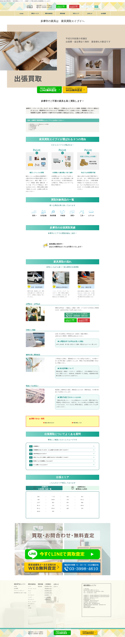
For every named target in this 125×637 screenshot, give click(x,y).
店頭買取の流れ (48, 590)
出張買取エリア (48, 595)
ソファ (29, 586)
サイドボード (31, 595)
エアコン (91, 215)
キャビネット (31, 599)
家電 (72, 215)
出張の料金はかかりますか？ (40, 453)
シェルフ (30, 597)
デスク (29, 590)
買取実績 (62, 13)
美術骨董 (53, 215)
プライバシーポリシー (19, 590)
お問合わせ (47, 599)
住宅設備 (43, 215)
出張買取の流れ (48, 586)
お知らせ (89, 13)
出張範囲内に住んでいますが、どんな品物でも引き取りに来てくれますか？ (51, 450)
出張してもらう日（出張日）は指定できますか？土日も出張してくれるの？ (51, 457)
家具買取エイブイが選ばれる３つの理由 (39, 124)
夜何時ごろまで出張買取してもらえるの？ (43, 461)
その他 (29, 608)
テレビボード (31, 603)
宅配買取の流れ (48, 588)
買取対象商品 (49, 13)
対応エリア (76, 13)
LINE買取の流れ (48, 593)
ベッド (29, 593)
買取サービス (35, 13)
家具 (33, 215)
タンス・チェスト (32, 601)
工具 (81, 215)
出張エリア (32, 129)
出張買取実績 (33, 127)
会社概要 (103, 13)
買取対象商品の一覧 (34, 125)
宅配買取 (33, 112)
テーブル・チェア (32, 588)
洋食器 (62, 215)
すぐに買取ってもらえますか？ (40, 464)
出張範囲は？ (36, 446)
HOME (21, 13)
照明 (29, 605)
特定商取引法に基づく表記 (20, 592)
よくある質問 (33, 128)
